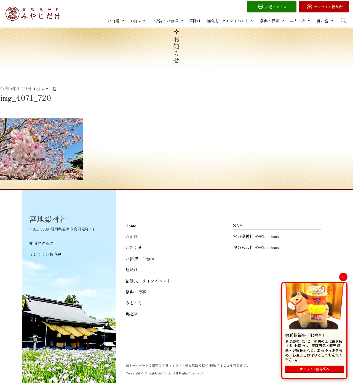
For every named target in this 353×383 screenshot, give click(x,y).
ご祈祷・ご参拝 (167, 21)
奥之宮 (325, 21)
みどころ (300, 21)
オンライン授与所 (328, 6)
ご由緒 (116, 21)
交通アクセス (276, 6)
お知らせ (138, 20)
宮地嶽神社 (33, 13)
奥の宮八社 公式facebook (256, 247)
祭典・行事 (272, 21)
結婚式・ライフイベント (230, 21)
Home (130, 225)
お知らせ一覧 (44, 88)
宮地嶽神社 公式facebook (256, 236)
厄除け (195, 20)
